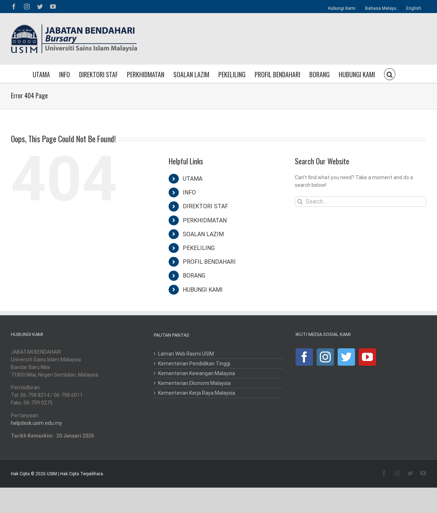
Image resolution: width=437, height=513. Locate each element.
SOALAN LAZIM (203, 234)
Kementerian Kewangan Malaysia (196, 373)
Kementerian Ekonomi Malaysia (194, 383)
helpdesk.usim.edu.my (36, 423)
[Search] (300, 201)
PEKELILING (199, 248)
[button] (390, 74)
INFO (189, 192)
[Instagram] (325, 357)
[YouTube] (367, 357)
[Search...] (360, 201)
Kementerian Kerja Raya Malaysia (196, 393)
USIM (52, 473)
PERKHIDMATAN (205, 220)
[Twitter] (346, 357)
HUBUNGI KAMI (203, 289)
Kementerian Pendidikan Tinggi (194, 363)
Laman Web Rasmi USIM (186, 354)
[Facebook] (304, 357)
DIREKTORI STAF (205, 206)
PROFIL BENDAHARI (209, 261)
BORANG (194, 275)
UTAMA (192, 178)
